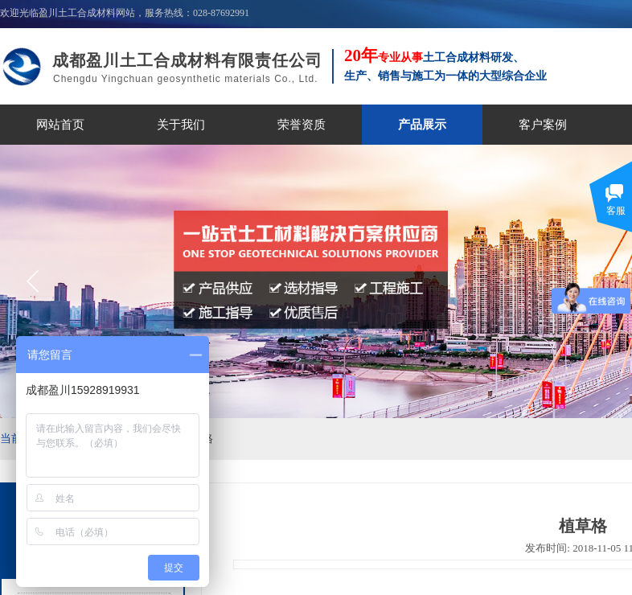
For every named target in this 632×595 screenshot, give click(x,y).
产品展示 (422, 124)
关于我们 (181, 124)
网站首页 (60, 124)
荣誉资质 (301, 124)
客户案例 (543, 124)
